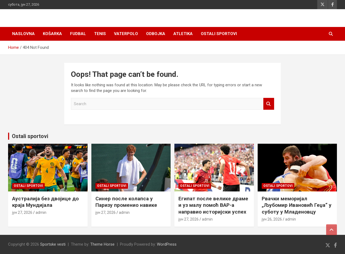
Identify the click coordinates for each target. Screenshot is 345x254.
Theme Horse (102, 244)
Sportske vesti (52, 244)
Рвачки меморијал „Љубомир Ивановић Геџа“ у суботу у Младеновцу (297, 205)
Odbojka (155, 33)
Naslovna (23, 33)
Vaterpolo (126, 33)
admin (41, 212)
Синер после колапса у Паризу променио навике (126, 201)
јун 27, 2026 (22, 212)
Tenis (100, 33)
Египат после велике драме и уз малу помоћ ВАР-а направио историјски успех (213, 205)
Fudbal (78, 33)
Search (268, 104)
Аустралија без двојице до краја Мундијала (45, 201)
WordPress (167, 244)
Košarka (52, 33)
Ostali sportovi (219, 33)
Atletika (183, 33)
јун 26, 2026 (272, 219)
